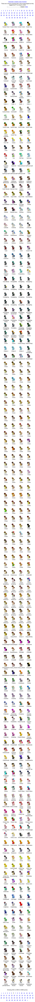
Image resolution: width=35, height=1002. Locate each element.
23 (22, 13)
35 (19, 15)
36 (22, 15)
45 (17, 17)
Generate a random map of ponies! (17, 1)
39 (30, 15)
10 (21, 10)
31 (9, 15)
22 (19, 13)
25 (27, 13)
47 (22, 17)
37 (25, 15)
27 (32, 13)
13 (29, 10)
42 (9, 17)
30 (6, 15)
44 (14, 17)
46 (20, 17)
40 (32, 15)
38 (27, 15)
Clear (26, 6)
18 (9, 13)
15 (1, 13)
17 (6, 13)
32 (11, 15)
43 (12, 17)
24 (25, 13)
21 (17, 13)
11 (24, 10)
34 (17, 15)
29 (4, 15)
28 (1, 15)
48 (25, 17)
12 (27, 10)
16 (4, 13)
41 (7, 17)
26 (30, 13)
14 (32, 10)
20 (14, 13)
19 (11, 13)
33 (14, 15)
